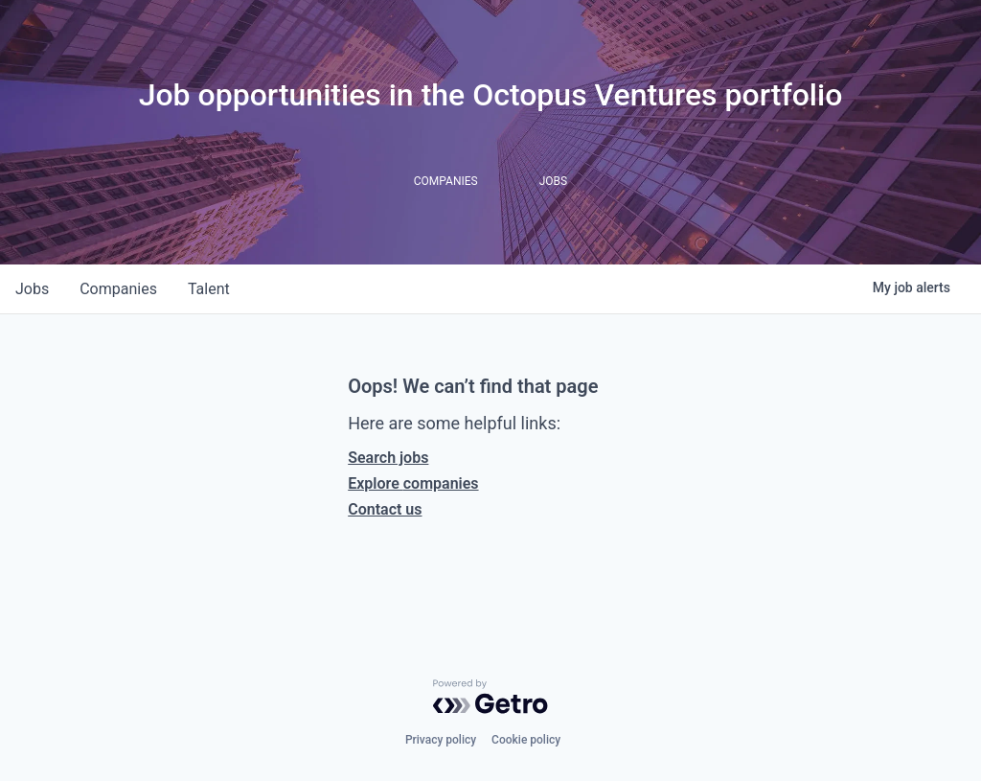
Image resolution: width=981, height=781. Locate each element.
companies (118, 289)
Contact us (385, 509)
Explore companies (413, 483)
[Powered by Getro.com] (490, 696)
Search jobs (388, 457)
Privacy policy (440, 740)
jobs (32, 289)
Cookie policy (525, 740)
